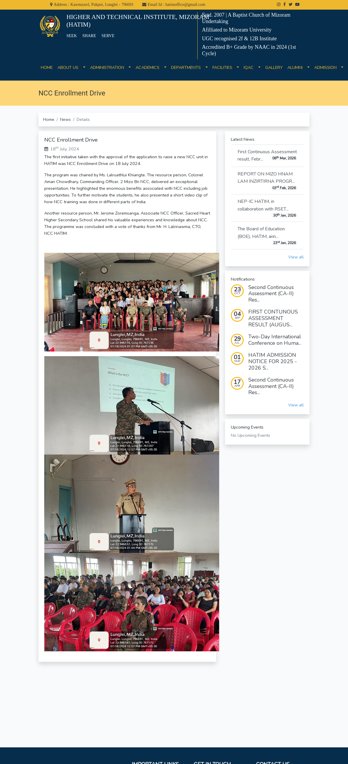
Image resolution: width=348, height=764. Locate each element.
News (65, 119)
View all (296, 257)
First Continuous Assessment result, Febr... (268, 156)
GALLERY (274, 71)
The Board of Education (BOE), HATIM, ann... (268, 236)
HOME (47, 71)
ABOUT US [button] (69, 67)
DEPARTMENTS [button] (187, 67)
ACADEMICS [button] (149, 67)
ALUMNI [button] (296, 67)
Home (48, 119)
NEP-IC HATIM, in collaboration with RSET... (268, 208)
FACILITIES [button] (224, 67)
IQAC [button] (250, 67)
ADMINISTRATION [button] (109, 67)
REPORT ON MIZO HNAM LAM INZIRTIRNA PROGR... (268, 181)
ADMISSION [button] (327, 67)
